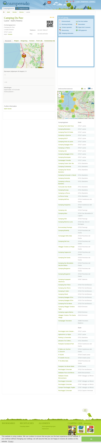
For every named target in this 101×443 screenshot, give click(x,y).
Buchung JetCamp (67, 24)
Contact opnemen (67, 27)
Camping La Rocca (64, 193)
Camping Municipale (64, 157)
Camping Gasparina (64, 205)
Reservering (65, 30)
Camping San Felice (64, 285)
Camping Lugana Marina (65, 312)
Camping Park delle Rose (66, 126)
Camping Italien (24, 426)
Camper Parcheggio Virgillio (66, 387)
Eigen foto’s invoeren (84, 27)
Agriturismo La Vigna (64, 334)
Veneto (14, 12)
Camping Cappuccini (64, 252)
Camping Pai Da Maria (65, 303)
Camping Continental (64, 166)
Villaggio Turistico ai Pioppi (66, 246)
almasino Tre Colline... (65, 340)
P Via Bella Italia (63, 361)
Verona (21, 12)
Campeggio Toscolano (65, 320)
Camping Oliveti (63, 294)
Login (78, 1)
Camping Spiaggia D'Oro (65, 297)
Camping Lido (62, 151)
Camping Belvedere (64, 129)
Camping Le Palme (64, 148)
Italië (8, 12)
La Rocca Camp (63, 196)
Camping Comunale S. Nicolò (67, 175)
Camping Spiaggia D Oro (65, 154)
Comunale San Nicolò (64, 187)
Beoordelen (81, 24)
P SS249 (61, 354)
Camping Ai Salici (63, 291)
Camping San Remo (64, 288)
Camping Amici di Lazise (65, 141)
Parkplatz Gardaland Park (66, 344)
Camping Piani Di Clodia (65, 132)
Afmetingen (7, 87)
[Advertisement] (27, 116)
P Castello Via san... (64, 358)
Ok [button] (91, 439)
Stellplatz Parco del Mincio (66, 372)
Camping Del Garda (64, 257)
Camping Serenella (64, 178)
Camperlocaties (23, 8)
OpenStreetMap (74, 118)
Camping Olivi (62, 219)
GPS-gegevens (82, 30)
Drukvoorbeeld (66, 21)
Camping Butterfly (63, 230)
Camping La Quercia (64, 135)
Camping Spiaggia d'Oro (65, 144)
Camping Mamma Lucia (65, 222)
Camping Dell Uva (63, 241)
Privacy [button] (10, 441)
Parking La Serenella (64, 337)
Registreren (84, 1)
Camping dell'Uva (63, 199)
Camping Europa (63, 190)
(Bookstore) (87, 423)
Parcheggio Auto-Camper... (66, 331)
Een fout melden (83, 21)
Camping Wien (62, 213)
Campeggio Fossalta (64, 160)
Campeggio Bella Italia (65, 236)
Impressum (45, 428)
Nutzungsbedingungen (49, 426)
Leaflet (66, 118)
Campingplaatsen (8, 8)
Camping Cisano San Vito (66, 163)
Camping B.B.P (63, 138)
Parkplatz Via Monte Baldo (66, 366)
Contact (92, 1)
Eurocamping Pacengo (65, 227)
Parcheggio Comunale (65, 369)
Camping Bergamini (64, 268)
